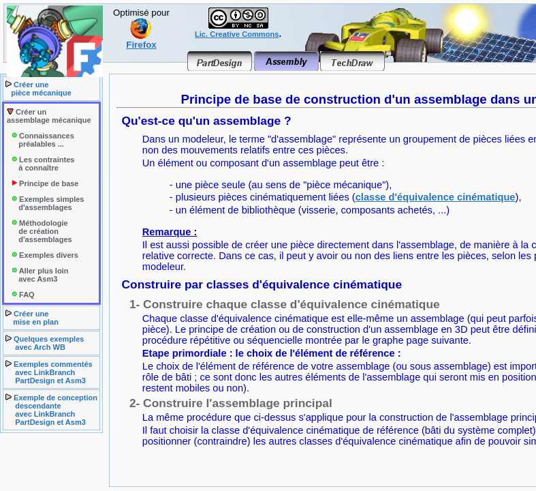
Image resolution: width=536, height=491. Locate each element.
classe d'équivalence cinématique (436, 197)
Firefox (141, 40)
